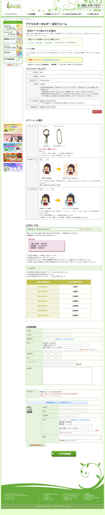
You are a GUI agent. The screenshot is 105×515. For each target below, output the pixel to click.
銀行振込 (32, 229)
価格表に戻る (97, 112)
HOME (5, 19)
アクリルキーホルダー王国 (16, 19)
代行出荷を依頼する (56, 395)
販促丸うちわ (68, 503)
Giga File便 (48, 43)
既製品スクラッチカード (71, 501)
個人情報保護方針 (89, 499)
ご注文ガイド (47, 501)
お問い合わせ (88, 503)
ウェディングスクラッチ (71, 499)
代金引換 (32, 268)
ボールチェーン (59, 136)
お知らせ (46, 499)
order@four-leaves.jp (51, 60)
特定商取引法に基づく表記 (92, 501)
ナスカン (46, 136)
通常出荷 (44, 395)
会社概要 (87, 497)
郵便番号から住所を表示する (65, 339)
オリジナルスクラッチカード (72, 497)
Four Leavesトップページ (51, 497)
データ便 (30, 43)
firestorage (39, 43)
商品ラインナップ (49, 503)
